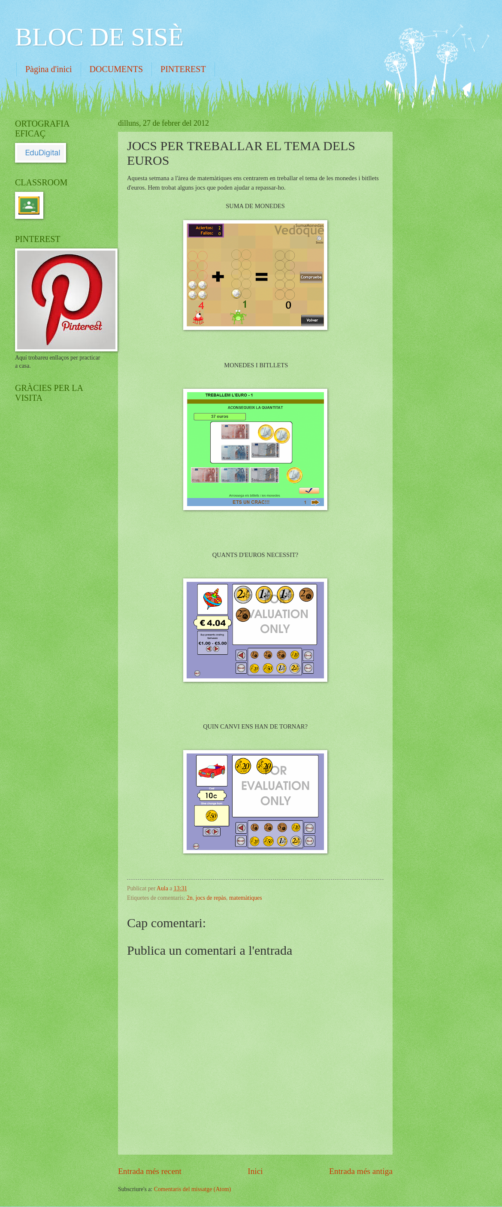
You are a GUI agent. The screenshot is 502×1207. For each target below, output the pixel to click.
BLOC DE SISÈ (99, 37)
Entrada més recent (149, 1171)
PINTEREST (183, 69)
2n (190, 898)
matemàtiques (245, 898)
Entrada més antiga (361, 1171)
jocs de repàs (211, 898)
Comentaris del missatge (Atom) (192, 1189)
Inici (255, 1171)
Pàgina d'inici (48, 69)
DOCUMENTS (116, 69)
